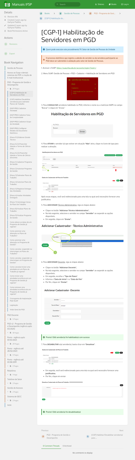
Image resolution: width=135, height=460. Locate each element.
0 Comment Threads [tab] (51, 446)
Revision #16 (11, 17)
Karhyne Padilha (14, 22)
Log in (125, 4)
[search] (67, 4)
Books (112, 4)
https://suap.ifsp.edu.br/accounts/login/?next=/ (76, 68)
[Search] (57, 4)
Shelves (99, 4)
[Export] (18, 54)
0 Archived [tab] (67, 446)
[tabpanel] (82, 452)
